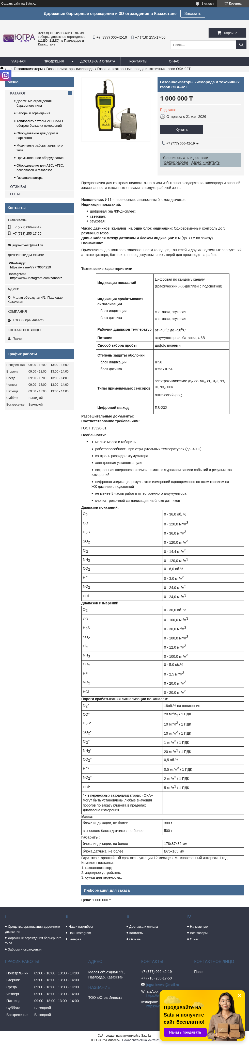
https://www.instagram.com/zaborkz (36, 278)
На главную (199, 926)
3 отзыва (208, 3)
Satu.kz (146, 1035)
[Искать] (241, 44)
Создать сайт (10, 3)
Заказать (192, 13)
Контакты (138, 61)
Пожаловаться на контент (140, 1040)
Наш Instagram (80, 933)
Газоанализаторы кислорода (70, 69)
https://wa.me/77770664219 (30, 267)
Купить (182, 129)
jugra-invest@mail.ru (27, 245)
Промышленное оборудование (40, 158)
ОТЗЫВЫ (18, 187)
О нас (174, 61)
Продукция (54, 61)
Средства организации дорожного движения (32, 929)
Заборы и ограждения (33, 113)
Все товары (199, 933)
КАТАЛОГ (18, 93)
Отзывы (135, 939)
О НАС (15, 194)
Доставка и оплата (97, 61)
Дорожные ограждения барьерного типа (33, 940)
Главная (18, 61)
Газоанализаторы (28, 69)
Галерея (75, 939)
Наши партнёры (81, 926)
